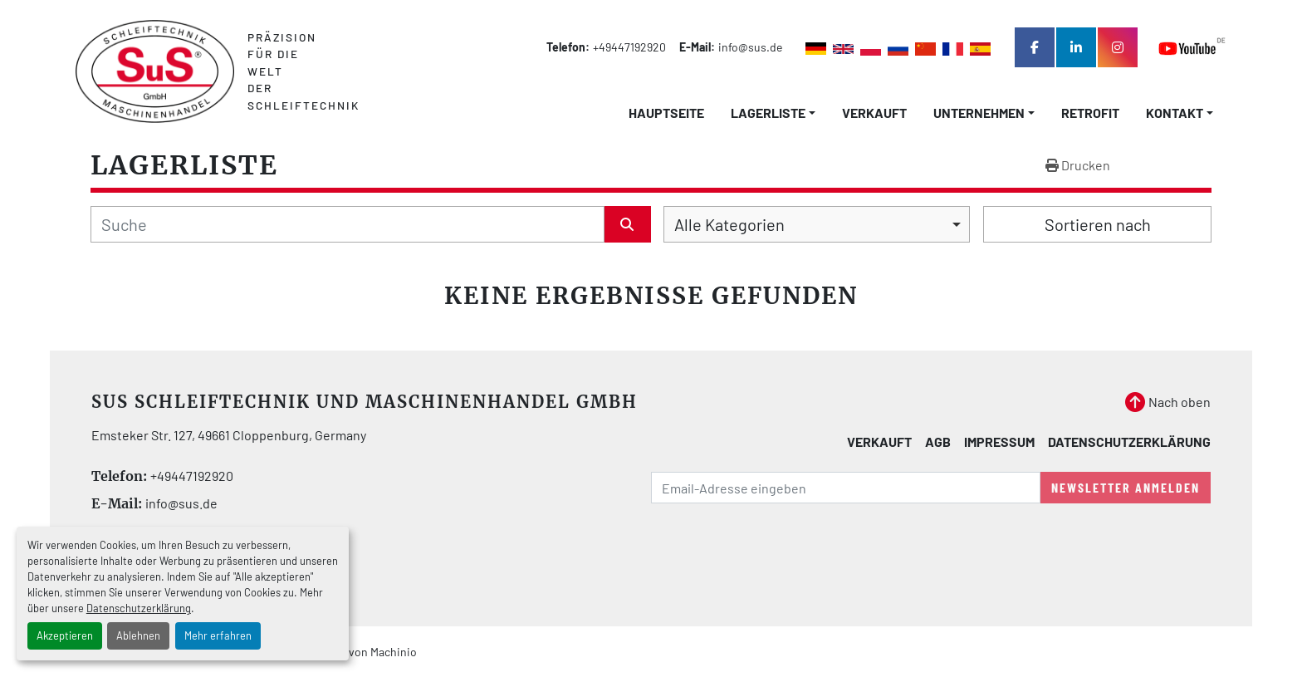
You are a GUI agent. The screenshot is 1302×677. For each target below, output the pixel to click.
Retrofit (1090, 112)
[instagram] (1118, 47)
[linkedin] (1076, 47)
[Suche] (347, 224)
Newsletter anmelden (1125, 487)
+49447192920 (629, 47)
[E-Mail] (845, 487)
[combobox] (816, 224)
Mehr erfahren (218, 635)
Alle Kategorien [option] (729, 224)
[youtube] (1192, 48)
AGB (938, 441)
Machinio (393, 652)
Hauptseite (666, 112)
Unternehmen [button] (979, 112)
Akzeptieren (65, 635)
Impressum (999, 441)
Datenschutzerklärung (138, 608)
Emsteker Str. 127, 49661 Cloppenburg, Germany (228, 435)
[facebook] (1035, 47)
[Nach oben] (1168, 402)
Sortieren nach (1098, 224)
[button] (773, 113)
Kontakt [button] (1174, 112)
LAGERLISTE (768, 112)
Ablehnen (138, 635)
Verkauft (874, 112)
